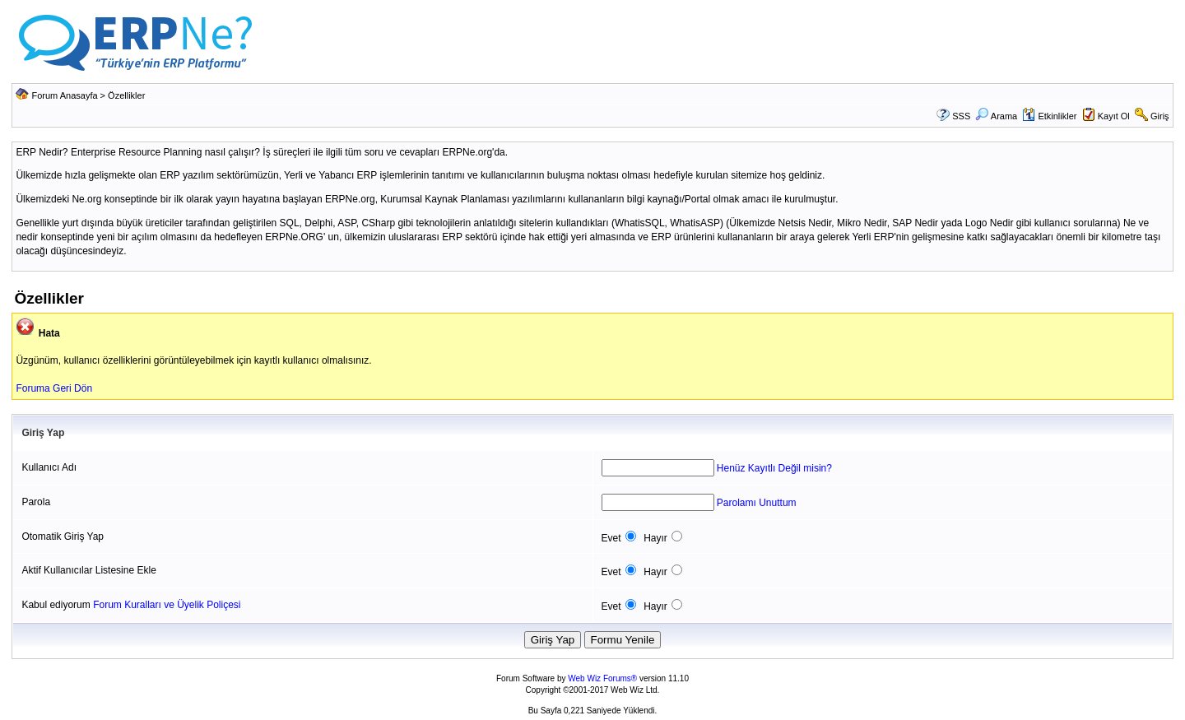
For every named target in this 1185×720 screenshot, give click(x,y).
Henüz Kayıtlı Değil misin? (774, 468)
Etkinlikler (1049, 116)
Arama (996, 116)
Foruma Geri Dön (54, 388)
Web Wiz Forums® (602, 678)
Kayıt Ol (1114, 116)
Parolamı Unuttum (757, 503)
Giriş (1159, 116)
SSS (961, 116)
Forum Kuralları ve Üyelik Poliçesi (166, 605)
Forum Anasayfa (64, 95)
